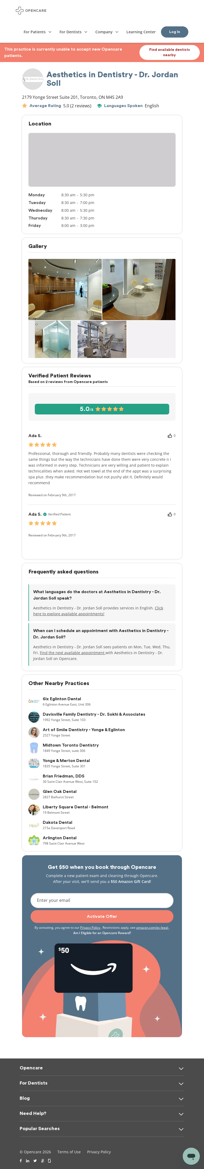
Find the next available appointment (72, 652)
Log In (174, 32)
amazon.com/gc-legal (152, 927)
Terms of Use (69, 1151)
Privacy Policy (90, 927)
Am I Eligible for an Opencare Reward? (102, 933)
